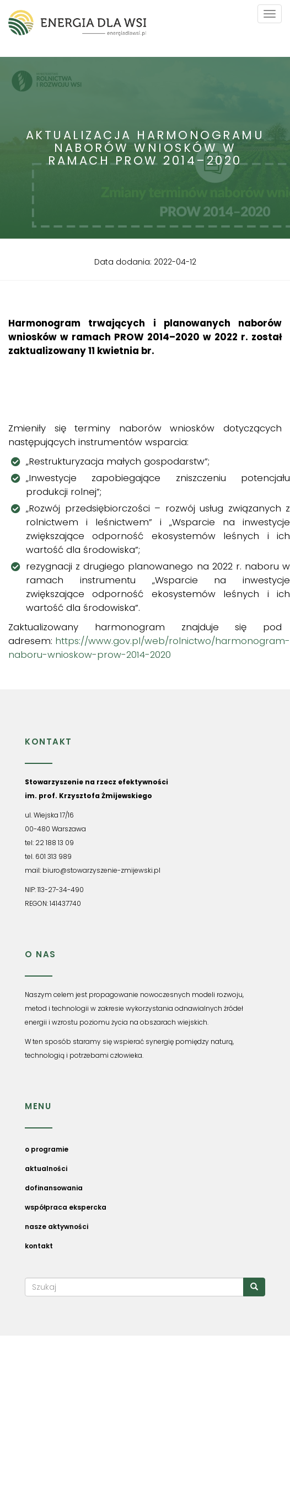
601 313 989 (53, 856)
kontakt (39, 1246)
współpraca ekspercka (65, 1207)
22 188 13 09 (54, 842)
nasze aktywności (56, 1226)
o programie (46, 1149)
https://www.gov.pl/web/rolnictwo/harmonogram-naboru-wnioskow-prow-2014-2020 (149, 647)
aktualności (46, 1168)
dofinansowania (54, 1188)
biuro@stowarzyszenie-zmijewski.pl (101, 870)
